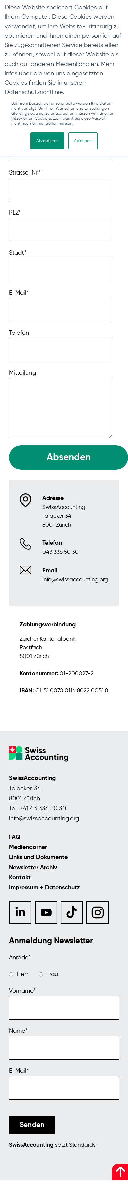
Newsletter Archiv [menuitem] (33, 868)
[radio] (18, 974)
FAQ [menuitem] (14, 837)
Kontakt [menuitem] (20, 878)
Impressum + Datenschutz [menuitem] (44, 888)
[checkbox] (64, 974)
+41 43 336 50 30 (43, 809)
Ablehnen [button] (83, 141)
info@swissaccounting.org (44, 819)
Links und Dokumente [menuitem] (38, 857)
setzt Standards (52, 1145)
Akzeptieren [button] (47, 141)
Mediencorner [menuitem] (28, 847)
